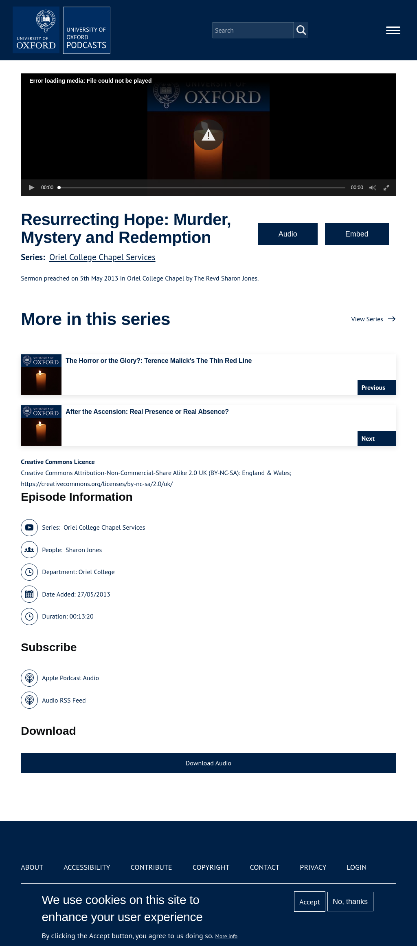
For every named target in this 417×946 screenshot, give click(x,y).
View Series (367, 319)
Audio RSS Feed (64, 700)
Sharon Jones (84, 550)
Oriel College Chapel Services (102, 257)
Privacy (313, 867)
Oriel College (97, 572)
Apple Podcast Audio (70, 678)
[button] (208, 134)
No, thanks (350, 901)
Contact (264, 867)
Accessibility (87, 867)
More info (226, 936)
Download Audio (208, 763)
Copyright (211, 867)
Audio (288, 234)
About (32, 867)
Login (357, 867)
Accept (309, 901)
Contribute (151, 867)
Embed (357, 234)
